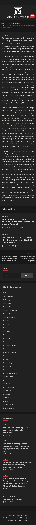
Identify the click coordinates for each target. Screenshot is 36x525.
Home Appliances (11, 345)
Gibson (21, 44)
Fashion (7, 321)
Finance (7, 324)
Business (8, 303)
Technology (9, 398)
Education (8, 314)
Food (6, 328)
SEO (6, 380)
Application (9, 293)
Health (7, 338)
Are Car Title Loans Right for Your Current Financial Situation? (15, 430)
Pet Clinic (8, 366)
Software (8, 391)
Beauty (7, 300)
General (7, 335)
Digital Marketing (11, 310)
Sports (7, 394)
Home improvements (12, 349)
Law (6, 359)
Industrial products (11, 352)
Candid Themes (22, 520)
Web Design (9, 405)
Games (7, 331)
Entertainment (10, 317)
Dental (7, 307)
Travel (7, 401)
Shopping (5, 35)
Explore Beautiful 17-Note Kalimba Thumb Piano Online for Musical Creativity (18, 221)
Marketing (8, 363)
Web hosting (9, 408)
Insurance (8, 356)
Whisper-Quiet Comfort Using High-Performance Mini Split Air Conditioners (17, 240)
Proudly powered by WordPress (14, 518)
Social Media (9, 387)
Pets (6, 370)
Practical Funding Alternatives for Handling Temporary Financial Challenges (17, 465)
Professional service (12, 373)
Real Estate (9, 377)
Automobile (9, 296)
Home (7, 342)
